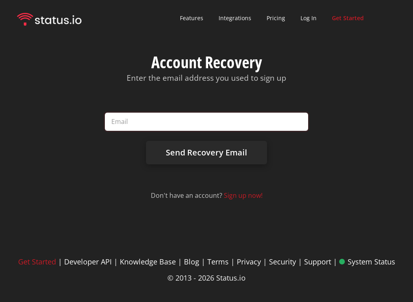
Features (191, 18)
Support (317, 261)
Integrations (235, 18)
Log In (308, 18)
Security (282, 261)
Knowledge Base (148, 261)
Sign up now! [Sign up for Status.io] (243, 195)
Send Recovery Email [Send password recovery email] (206, 152)
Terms (218, 261)
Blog (191, 261)
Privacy (249, 261)
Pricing (276, 18)
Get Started (37, 261)
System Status (371, 262)
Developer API (88, 261)
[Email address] (206, 122)
